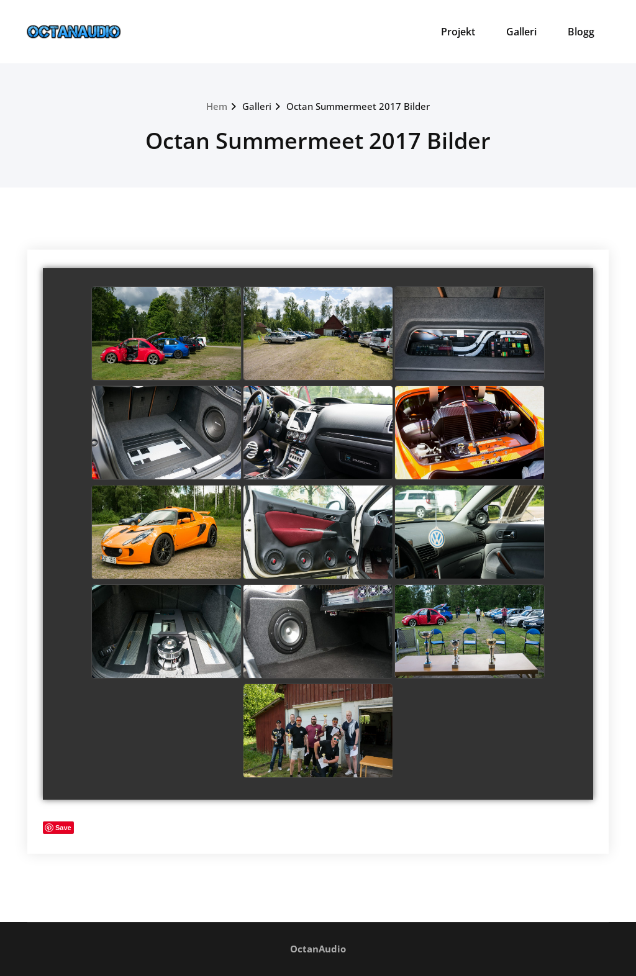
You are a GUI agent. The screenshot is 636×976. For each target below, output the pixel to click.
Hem (216, 106)
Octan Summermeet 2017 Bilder (358, 106)
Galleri (521, 31)
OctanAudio (318, 948)
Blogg (581, 31)
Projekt (458, 31)
